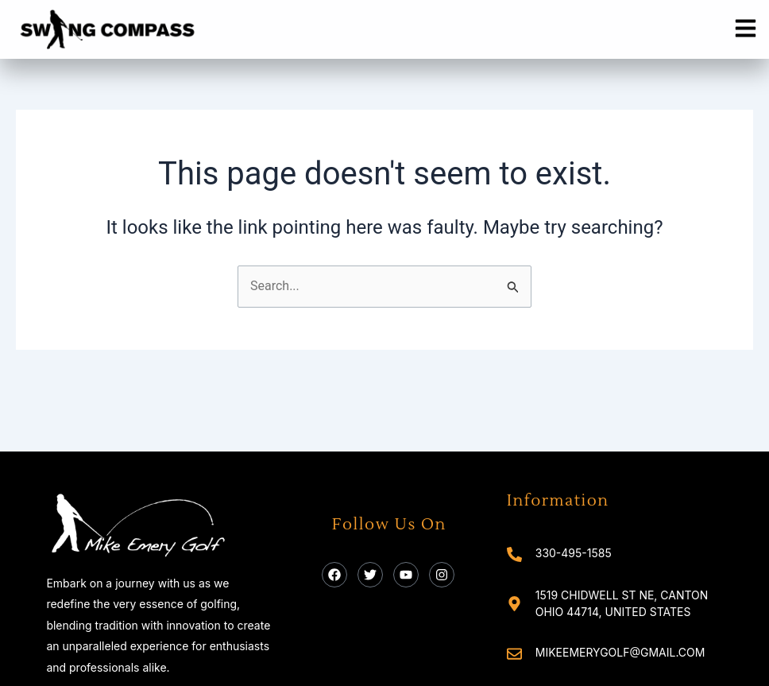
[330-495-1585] (514, 554)
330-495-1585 (573, 553)
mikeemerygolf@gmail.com (620, 652)
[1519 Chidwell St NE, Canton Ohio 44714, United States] (514, 603)
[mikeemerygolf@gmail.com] (514, 653)
